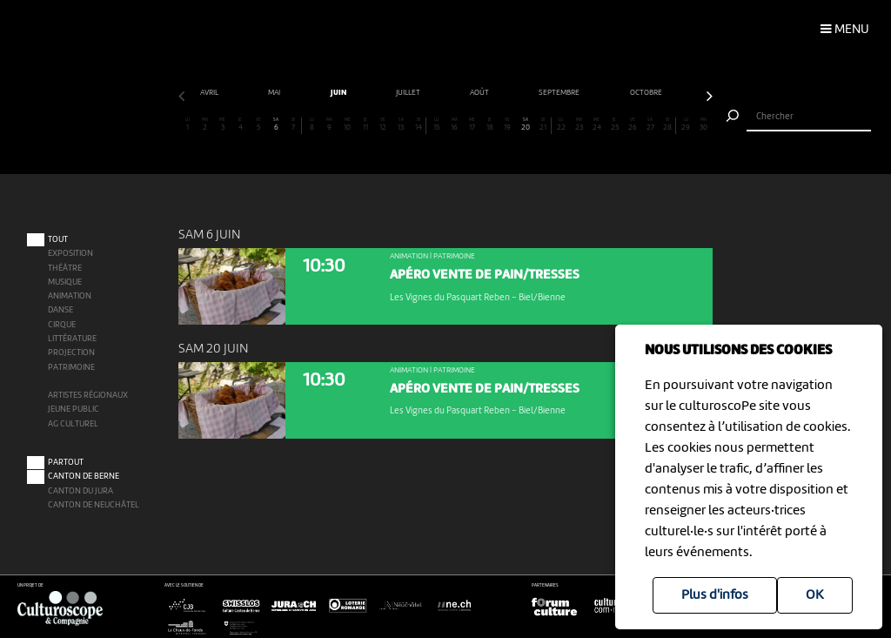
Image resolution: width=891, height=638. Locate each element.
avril (210, 93)
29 (685, 124)
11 (365, 124)
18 (490, 124)
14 (418, 124)
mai (275, 93)
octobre (647, 93)
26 (632, 124)
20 (525, 124)
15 (436, 124)
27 (650, 124)
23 (578, 124)
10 (347, 124)
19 (507, 124)
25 (614, 124)
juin (339, 93)
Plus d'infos (714, 595)
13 (400, 124)
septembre (560, 93)
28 (667, 124)
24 (597, 124)
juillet (409, 93)
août (480, 93)
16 (454, 124)
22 (561, 124)
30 (703, 124)
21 (542, 124)
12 (383, 124)
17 (471, 124)
